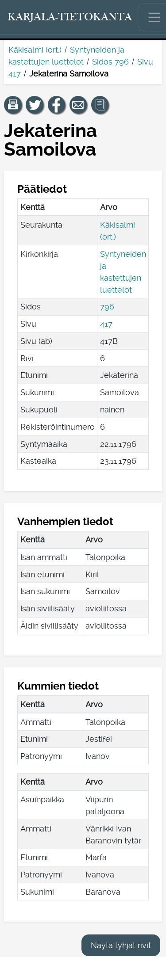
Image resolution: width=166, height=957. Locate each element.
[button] (13, 105)
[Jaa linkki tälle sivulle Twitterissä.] (34, 105)
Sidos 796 (110, 61)
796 (107, 306)
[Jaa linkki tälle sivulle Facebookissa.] (57, 105)
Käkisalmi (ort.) (35, 49)
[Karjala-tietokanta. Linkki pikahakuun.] (70, 17)
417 (106, 323)
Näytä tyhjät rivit (121, 945)
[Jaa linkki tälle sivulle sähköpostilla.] (78, 105)
